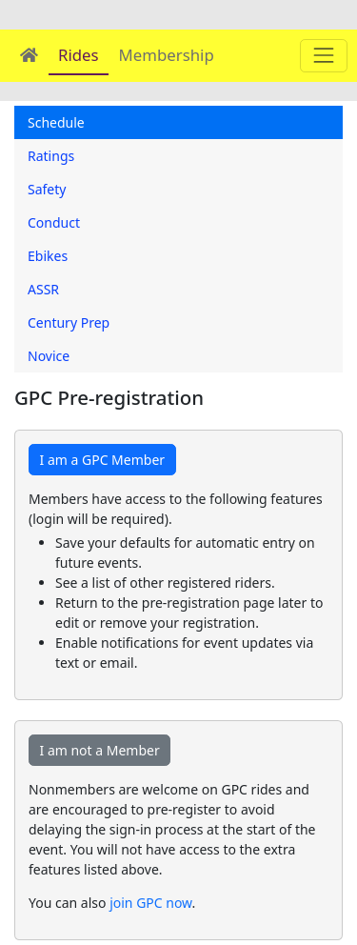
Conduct (54, 222)
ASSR (43, 289)
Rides (78, 55)
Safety (47, 189)
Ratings (51, 156)
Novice (48, 356)
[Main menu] (323, 55)
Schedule (56, 122)
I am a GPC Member (103, 460)
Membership (166, 55)
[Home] (29, 54)
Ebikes (48, 256)
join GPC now (150, 903)
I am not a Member (100, 750)
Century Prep (68, 322)
